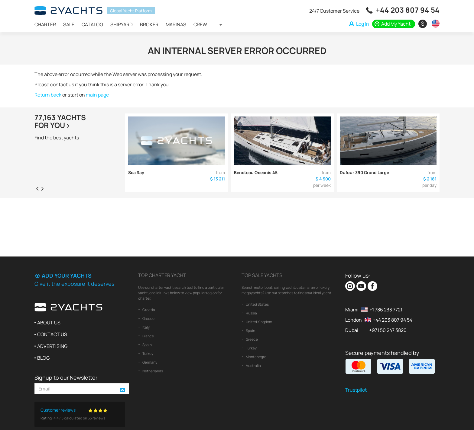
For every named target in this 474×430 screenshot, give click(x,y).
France (148, 336)
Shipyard (121, 24)
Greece (148, 318)
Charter (45, 24)
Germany (149, 362)
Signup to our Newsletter (65, 377)
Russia (251, 313)
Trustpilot (356, 390)
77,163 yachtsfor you (60, 121)
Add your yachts (63, 275)
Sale (68, 24)
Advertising (52, 346)
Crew (200, 24)
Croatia (148, 309)
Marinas (176, 24)
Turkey (147, 353)
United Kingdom (258, 321)
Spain (147, 344)
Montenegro (255, 356)
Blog (43, 358)
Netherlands (152, 371)
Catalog (92, 24)
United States (257, 304)
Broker (149, 24)
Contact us (52, 334)
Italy (146, 327)
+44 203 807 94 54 (408, 10)
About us (48, 322)
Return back (47, 94)
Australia (253, 365)
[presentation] (37, 188)
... (218, 24)
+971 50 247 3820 (388, 330)
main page (97, 94)
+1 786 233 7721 (385, 309)
